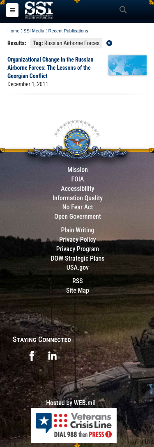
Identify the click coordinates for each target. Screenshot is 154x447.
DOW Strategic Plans (77, 258)
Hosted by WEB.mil (71, 403)
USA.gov (78, 267)
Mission (77, 170)
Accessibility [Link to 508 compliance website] (77, 189)
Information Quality (78, 198)
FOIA (77, 179)
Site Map (77, 290)
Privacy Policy (77, 239)
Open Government (77, 216)
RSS (77, 281)
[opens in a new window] (31, 355)
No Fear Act (77, 207)
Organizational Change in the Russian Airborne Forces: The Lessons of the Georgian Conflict (50, 67)
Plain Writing (77, 230)
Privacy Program (77, 249)
